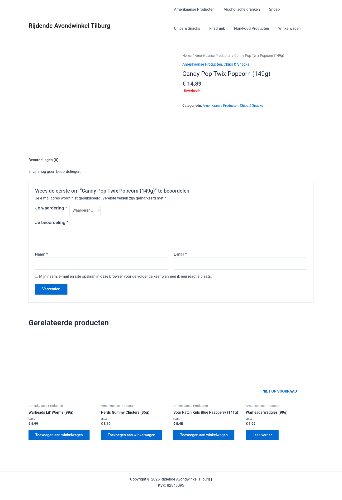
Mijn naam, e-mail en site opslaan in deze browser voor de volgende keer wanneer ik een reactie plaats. (125, 277)
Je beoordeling (52, 222)
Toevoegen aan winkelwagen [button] (60, 436)
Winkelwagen (285, 28)
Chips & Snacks (187, 28)
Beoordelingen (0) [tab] (43, 160)
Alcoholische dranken (240, 9)
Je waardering (51, 208)
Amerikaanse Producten (194, 9)
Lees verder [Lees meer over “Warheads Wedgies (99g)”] (263, 436)
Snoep (271, 9)
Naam (41, 254)
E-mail (180, 254)
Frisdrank (215, 28)
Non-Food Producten (248, 28)
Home (187, 55)
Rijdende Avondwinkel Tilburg (69, 25)
